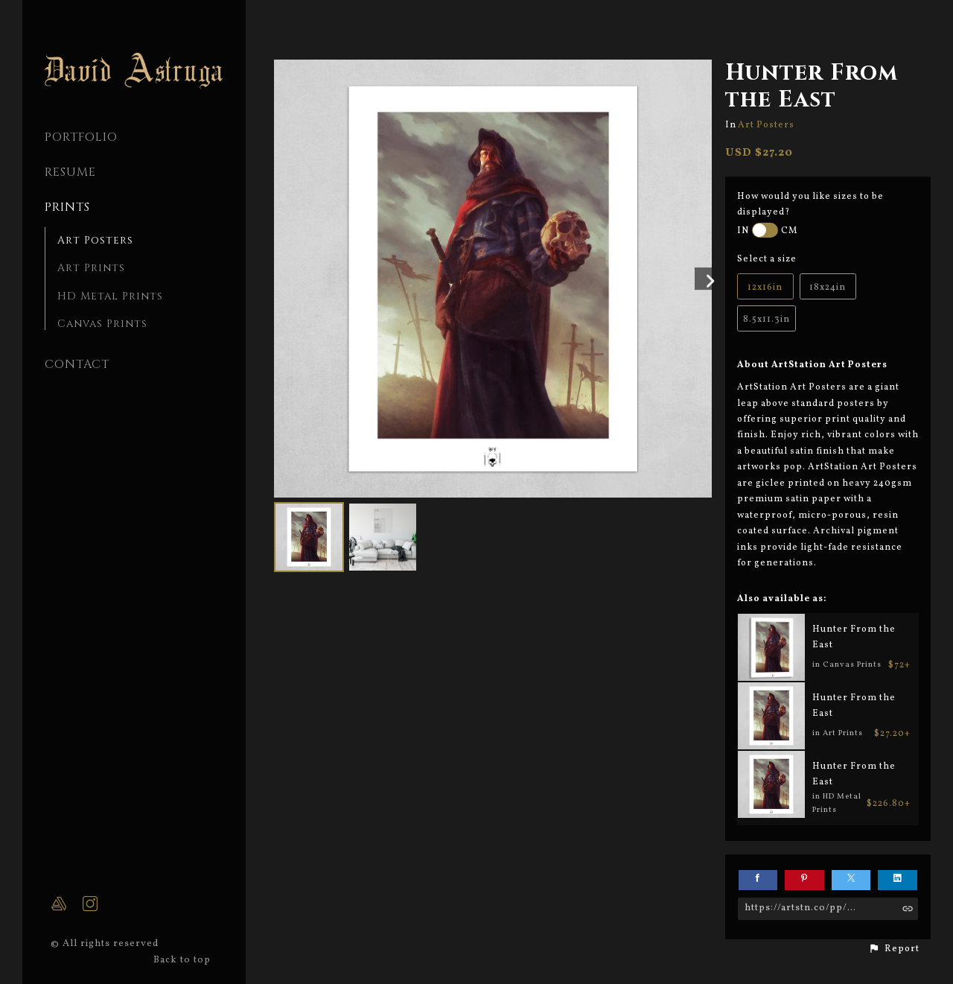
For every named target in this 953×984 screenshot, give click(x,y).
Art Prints (91, 268)
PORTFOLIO (81, 137)
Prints (67, 207)
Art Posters (95, 240)
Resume (70, 172)
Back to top (183, 960)
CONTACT (77, 364)
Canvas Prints (102, 324)
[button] (893, 949)
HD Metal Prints (110, 296)
